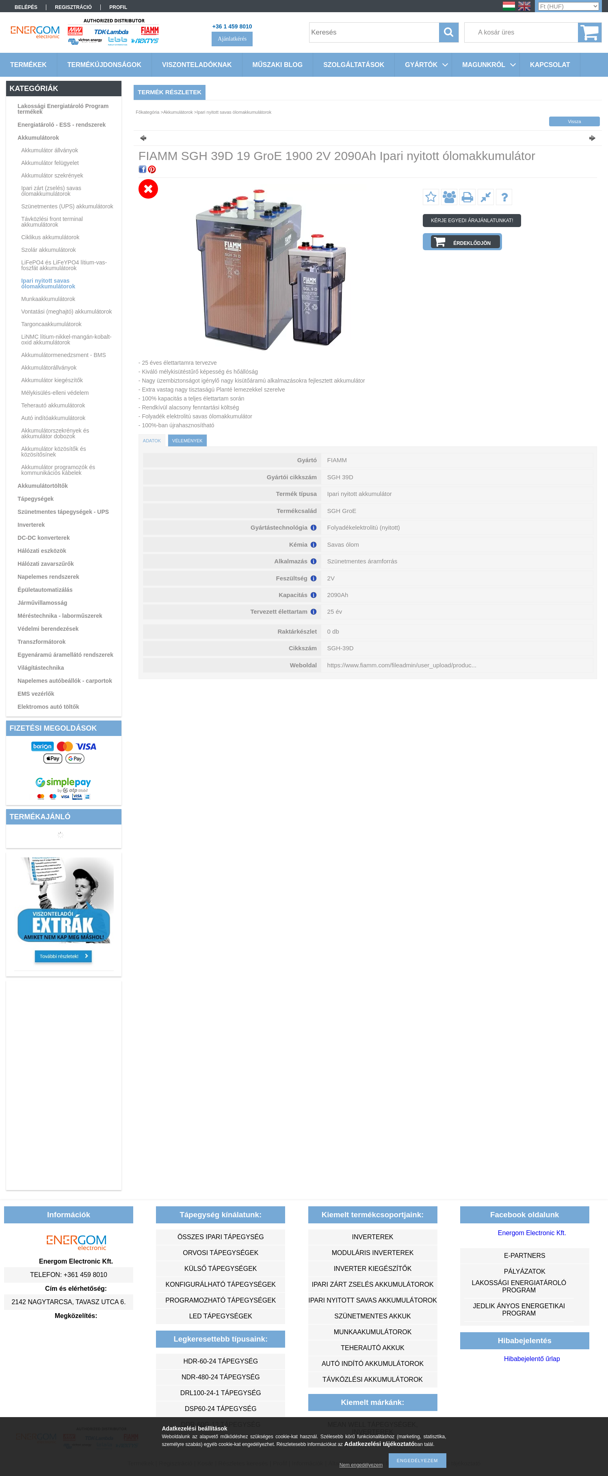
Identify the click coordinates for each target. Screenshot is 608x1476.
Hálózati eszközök (41, 551)
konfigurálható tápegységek (221, 1284)
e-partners (524, 1255)
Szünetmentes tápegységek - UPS (63, 512)
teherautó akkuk (372, 1347)
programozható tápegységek (220, 1300)
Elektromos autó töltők (48, 706)
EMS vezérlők (35, 693)
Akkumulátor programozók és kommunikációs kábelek (58, 470)
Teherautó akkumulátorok (53, 405)
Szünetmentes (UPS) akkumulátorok (67, 206)
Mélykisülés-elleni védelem (55, 393)
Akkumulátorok (38, 137)
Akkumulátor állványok (49, 150)
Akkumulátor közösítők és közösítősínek (53, 452)
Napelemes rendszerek (48, 577)
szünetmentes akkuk (372, 1316)
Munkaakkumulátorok (48, 299)
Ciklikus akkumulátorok (50, 237)
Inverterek (31, 525)
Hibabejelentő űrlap (532, 1358)
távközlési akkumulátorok (372, 1379)
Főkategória (147, 112)
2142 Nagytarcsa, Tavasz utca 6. (68, 1302)
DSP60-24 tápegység (221, 1408)
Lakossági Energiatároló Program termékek (62, 109)
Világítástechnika (40, 667)
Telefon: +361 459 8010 (68, 1274)
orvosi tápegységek (220, 1252)
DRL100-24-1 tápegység (220, 1392)
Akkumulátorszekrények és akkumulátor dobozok (55, 433)
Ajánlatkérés (232, 39)
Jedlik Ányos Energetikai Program (519, 1310)
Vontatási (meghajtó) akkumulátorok (66, 311)
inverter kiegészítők (373, 1268)
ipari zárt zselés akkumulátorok (372, 1284)
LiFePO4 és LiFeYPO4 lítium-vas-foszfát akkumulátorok (64, 265)
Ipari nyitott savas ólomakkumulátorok (48, 283)
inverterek (373, 1237)
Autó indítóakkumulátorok (53, 418)
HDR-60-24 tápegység (220, 1361)
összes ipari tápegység (220, 1237)
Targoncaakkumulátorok (51, 324)
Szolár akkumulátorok (48, 250)
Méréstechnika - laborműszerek (59, 615)
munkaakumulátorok (373, 1332)
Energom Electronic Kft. (532, 1232)
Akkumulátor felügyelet (50, 163)
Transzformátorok (41, 641)
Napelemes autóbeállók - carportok (64, 680)
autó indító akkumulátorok (373, 1363)
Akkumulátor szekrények (52, 175)
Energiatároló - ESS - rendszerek (61, 124)
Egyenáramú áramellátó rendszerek (65, 654)
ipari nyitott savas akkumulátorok (372, 1300)
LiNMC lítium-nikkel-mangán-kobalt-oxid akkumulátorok (66, 339)
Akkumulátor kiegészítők (52, 380)
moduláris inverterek (373, 1252)
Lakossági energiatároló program (519, 1286)
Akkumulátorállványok (48, 367)
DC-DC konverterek (43, 538)
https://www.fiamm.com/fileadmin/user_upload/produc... (402, 665)
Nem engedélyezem (361, 1465)
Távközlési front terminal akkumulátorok (52, 222)
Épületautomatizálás (44, 590)
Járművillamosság (42, 602)
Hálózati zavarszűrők (45, 564)
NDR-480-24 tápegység (221, 1377)
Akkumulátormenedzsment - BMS (63, 355)
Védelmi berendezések (47, 628)
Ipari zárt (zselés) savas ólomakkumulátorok (51, 191)
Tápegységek (35, 499)
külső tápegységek (220, 1268)
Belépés (26, 7)
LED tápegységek (220, 1316)
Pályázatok (524, 1271)
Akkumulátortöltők (42, 486)
